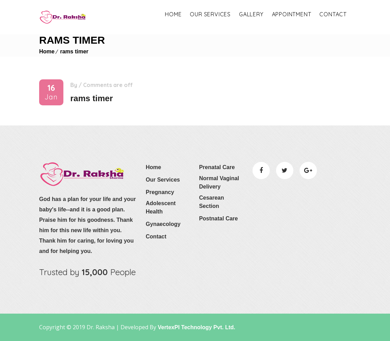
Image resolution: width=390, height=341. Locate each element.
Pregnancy (160, 192)
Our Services (163, 180)
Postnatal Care (218, 218)
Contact (333, 14)
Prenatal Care (217, 167)
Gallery (251, 14)
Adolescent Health (161, 207)
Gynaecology (163, 224)
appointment (291, 14)
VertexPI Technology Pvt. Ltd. (195, 327)
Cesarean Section (211, 202)
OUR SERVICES (210, 14)
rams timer (74, 51)
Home (173, 14)
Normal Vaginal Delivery (219, 182)
